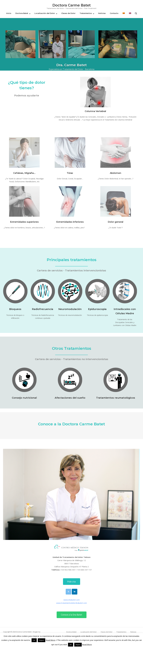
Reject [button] (41, 640)
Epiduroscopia (97, 309)
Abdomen (115, 173)
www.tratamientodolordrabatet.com (71, 603)
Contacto (114, 13)
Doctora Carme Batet (71, 5)
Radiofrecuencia (42, 309)
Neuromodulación (70, 309)
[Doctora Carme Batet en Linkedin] (74, 592)
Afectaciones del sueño (70, 397)
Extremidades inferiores (70, 222)
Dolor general (115, 222)
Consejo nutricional (24, 397)
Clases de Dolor (68, 13)
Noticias (102, 13)
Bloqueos (15, 309)
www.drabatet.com (71, 600)
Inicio (8, 13)
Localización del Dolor (44, 13)
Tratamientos (86, 13)
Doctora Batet (21, 13)
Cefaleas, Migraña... (24, 173)
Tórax (70, 173)
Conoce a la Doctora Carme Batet (71, 424)
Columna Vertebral (95, 111)
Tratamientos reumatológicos (115, 397)
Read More (50, 640)
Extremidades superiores (24, 222)
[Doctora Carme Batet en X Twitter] (68, 592)
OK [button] (34, 640)
